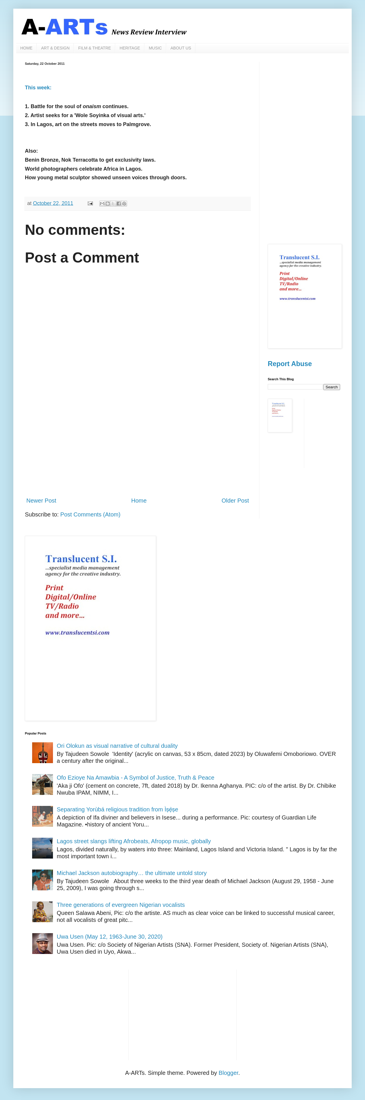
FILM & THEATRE (94, 48)
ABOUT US (180, 48)
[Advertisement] (137, 444)
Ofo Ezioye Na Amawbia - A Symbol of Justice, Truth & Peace (135, 777)
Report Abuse (290, 364)
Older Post (235, 500)
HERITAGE (130, 48)
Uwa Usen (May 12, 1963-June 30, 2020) (110, 936)
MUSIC (155, 48)
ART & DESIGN (55, 48)
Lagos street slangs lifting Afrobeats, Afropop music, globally (134, 841)
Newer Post (41, 500)
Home (138, 500)
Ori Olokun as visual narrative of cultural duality (117, 746)
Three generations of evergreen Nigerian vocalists (121, 905)
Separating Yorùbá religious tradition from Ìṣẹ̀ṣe (117, 809)
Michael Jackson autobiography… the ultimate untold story (132, 873)
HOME (26, 48)
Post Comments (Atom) (90, 514)
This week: (38, 88)
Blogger (228, 1073)
